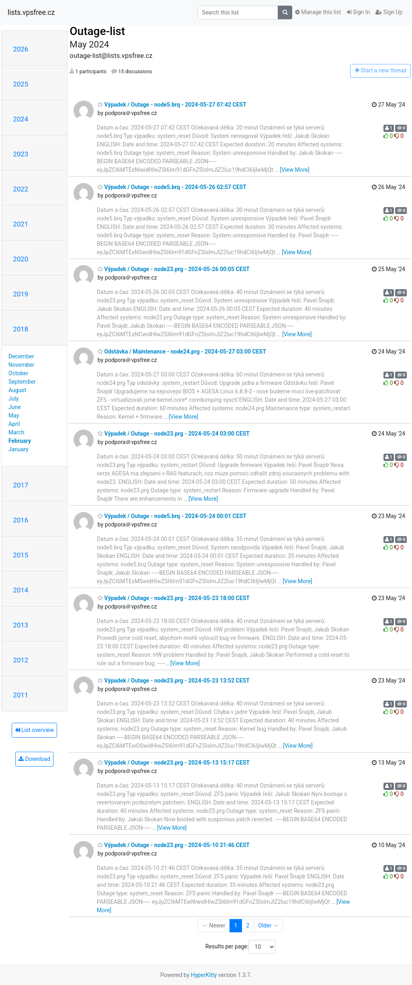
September (22, 381)
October (18, 373)
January (18, 449)
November (21, 365)
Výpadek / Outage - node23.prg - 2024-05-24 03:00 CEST (174, 433)
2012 (21, 660)
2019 (21, 294)
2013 (21, 625)
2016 (21, 520)
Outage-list (97, 31)
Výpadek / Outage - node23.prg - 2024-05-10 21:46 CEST (174, 845)
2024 (21, 119)
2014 (21, 590)
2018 (21, 329)
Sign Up (388, 12)
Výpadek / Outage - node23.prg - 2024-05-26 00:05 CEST (174, 269)
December (21, 356)
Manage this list (318, 12)
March (16, 432)
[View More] (294, 170)
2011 (21, 695)
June (14, 407)
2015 (21, 555)
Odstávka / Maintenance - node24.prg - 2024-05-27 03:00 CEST (182, 351)
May (13, 415)
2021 (21, 224)
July (13, 398)
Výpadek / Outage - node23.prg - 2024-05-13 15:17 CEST (174, 762)
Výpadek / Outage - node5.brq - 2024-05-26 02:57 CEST (172, 187)
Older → (268, 925)
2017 (21, 485)
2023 (21, 154)
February (19, 441)
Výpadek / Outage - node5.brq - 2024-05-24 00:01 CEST (172, 516)
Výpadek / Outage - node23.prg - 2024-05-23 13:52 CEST (174, 680)
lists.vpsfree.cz (31, 12)
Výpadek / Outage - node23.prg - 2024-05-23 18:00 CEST (174, 598)
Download (34, 759)
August (17, 390)
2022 (21, 189)
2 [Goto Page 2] (247, 925)
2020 (21, 259)
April (14, 424)
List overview (34, 730)
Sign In (358, 12)
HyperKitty (204, 975)
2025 (21, 84)
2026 (21, 49)
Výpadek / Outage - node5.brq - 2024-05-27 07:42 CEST (172, 104)
